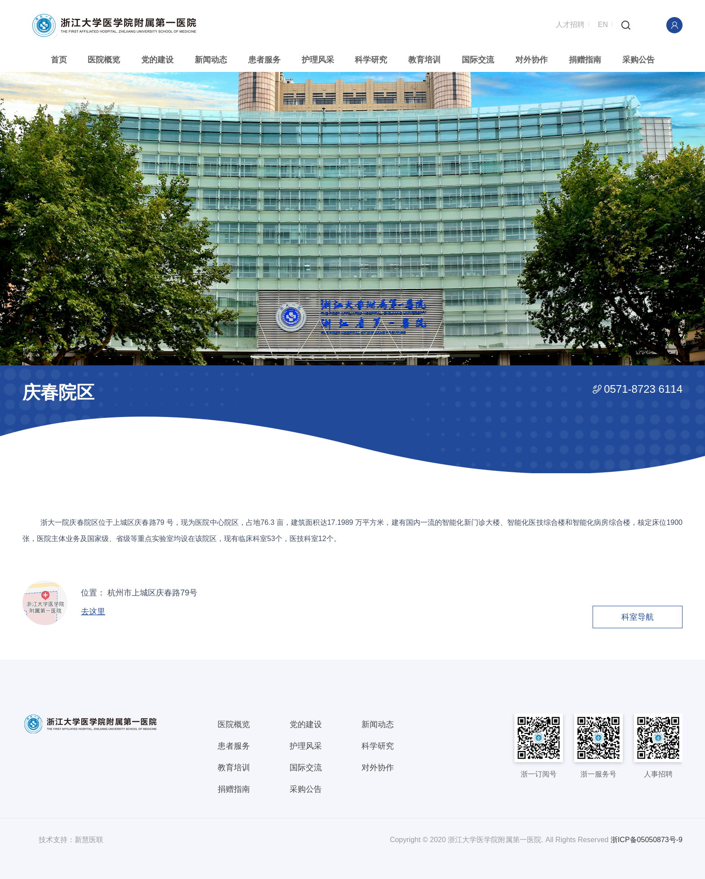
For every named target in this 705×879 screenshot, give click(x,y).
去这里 (93, 611)
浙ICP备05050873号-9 (647, 839)
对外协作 (530, 59)
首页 (60, 59)
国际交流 (477, 59)
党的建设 (158, 59)
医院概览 (105, 59)
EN (603, 23)
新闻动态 (211, 59)
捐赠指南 (584, 59)
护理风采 (318, 59)
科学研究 (371, 59)
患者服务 (265, 59)
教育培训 (424, 59)
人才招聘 (570, 23)
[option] (352, 218)
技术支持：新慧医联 (71, 839)
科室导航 (637, 616)
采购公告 (637, 59)
